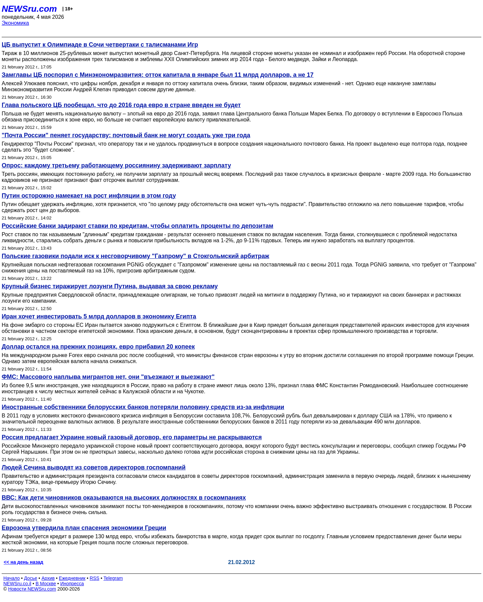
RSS (94, 578)
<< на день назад (23, 562)
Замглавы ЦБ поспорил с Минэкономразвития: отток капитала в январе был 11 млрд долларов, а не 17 (158, 74)
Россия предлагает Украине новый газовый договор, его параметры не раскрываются (132, 437)
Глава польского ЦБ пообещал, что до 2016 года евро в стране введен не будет (121, 105)
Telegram (113, 578)
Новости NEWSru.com (32, 589)
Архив (48, 578)
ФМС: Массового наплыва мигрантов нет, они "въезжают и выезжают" (108, 376)
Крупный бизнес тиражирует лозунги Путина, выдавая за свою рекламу (110, 286)
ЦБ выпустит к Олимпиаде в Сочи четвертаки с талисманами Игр (100, 44)
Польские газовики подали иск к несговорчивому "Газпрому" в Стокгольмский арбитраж (135, 256)
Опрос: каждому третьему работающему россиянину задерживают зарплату (116, 165)
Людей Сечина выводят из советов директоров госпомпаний (93, 467)
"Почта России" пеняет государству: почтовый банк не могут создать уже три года (126, 135)
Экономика (15, 23)
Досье (30, 578)
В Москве (46, 583)
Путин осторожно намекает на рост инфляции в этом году (89, 195)
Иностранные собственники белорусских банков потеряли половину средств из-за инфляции (143, 407)
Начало (11, 578)
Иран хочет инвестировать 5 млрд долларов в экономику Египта (99, 316)
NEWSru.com (29, 9)
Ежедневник (72, 578)
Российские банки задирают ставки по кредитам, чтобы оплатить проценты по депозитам (137, 225)
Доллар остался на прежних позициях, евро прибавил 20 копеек (98, 346)
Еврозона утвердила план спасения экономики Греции (84, 527)
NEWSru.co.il (17, 583)
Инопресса (72, 583)
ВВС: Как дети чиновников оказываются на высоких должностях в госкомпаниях (124, 497)
